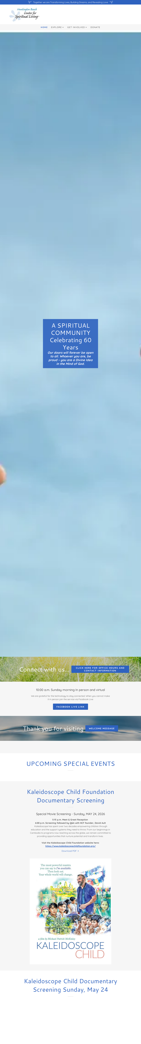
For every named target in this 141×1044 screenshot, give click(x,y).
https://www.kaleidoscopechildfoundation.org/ (70, 846)
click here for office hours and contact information (100, 669)
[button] (57, 27)
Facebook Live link (70, 706)
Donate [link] (95, 27)
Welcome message (102, 728)
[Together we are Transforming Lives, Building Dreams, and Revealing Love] (70, 2)
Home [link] (44, 27)
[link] (24, 14)
